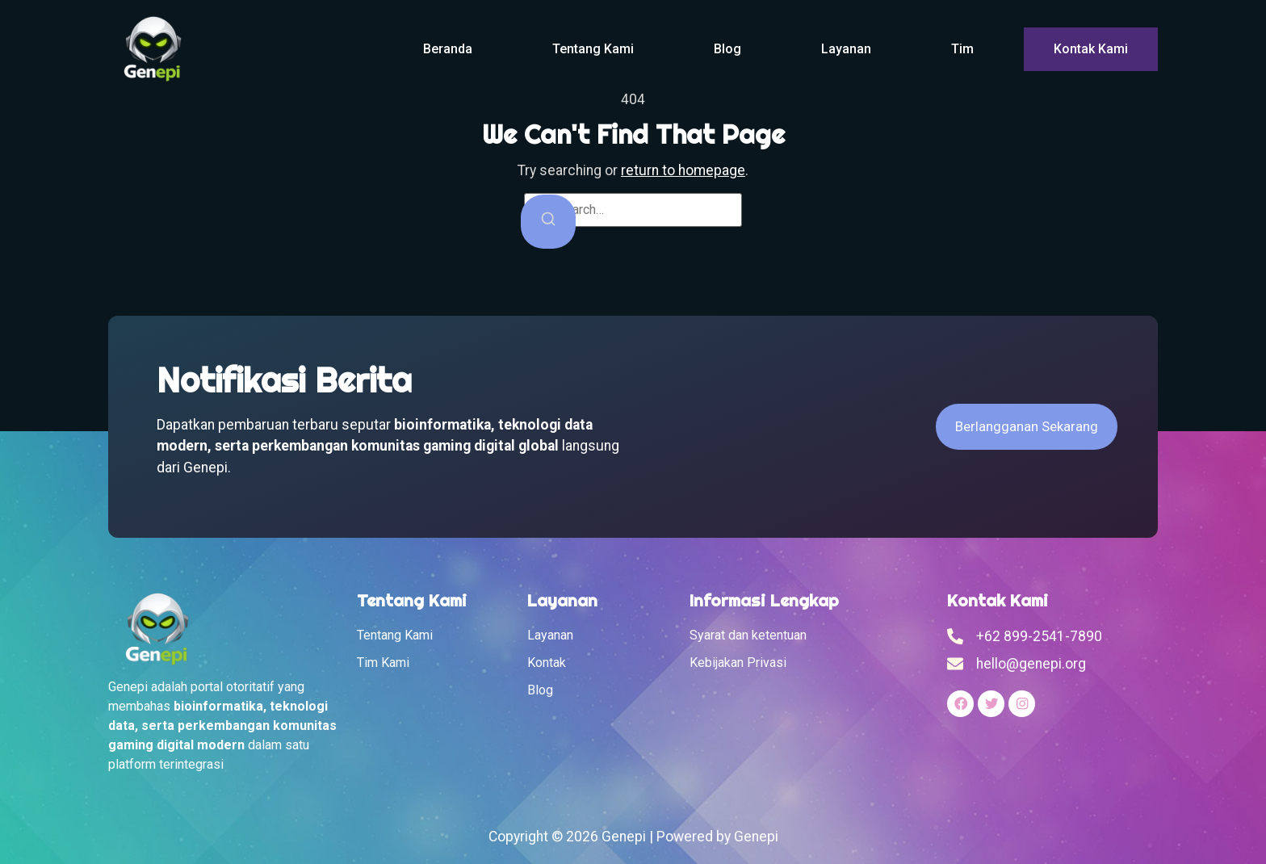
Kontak (546, 662)
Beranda (447, 49)
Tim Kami (383, 662)
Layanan (846, 49)
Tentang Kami (593, 49)
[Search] (548, 222)
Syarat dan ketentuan (748, 635)
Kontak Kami (1091, 49)
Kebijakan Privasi (738, 662)
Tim (962, 49)
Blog (727, 49)
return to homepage (683, 170)
